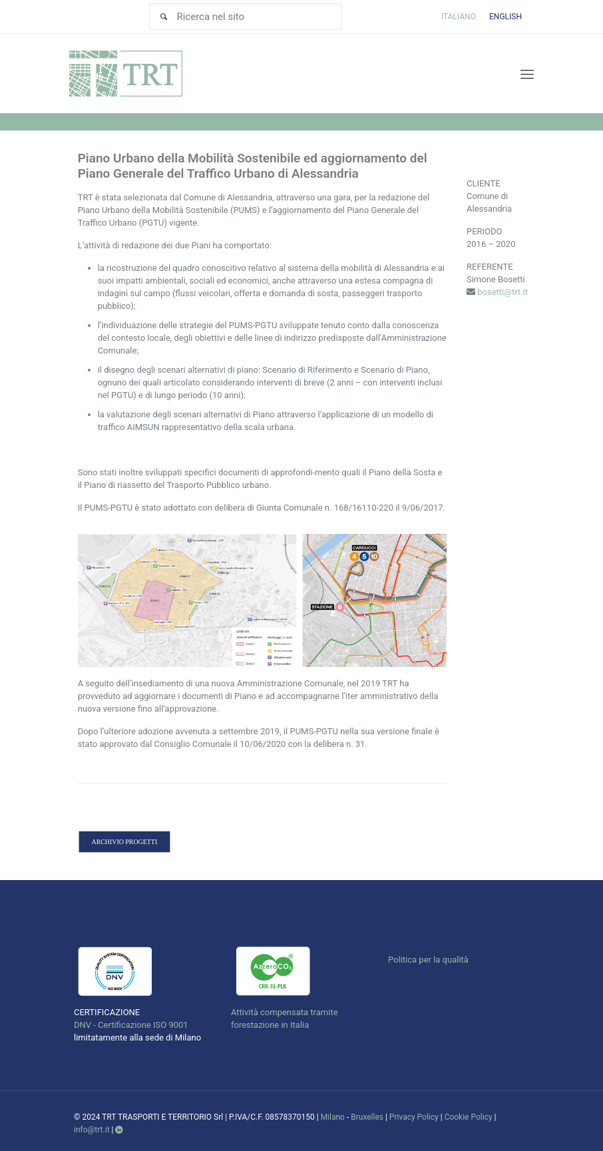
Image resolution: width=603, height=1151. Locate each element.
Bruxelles (367, 1117)
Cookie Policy (469, 1117)
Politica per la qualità (428, 960)
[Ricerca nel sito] (245, 16)
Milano (333, 1117)
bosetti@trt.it (502, 292)
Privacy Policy (414, 1117)
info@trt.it (92, 1129)
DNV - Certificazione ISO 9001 (131, 1025)
